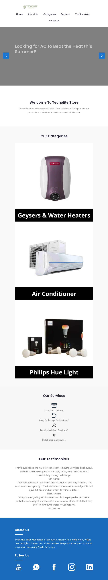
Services (65, 14)
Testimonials (82, 14)
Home (19, 14)
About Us (33, 14)
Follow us (54, 20)
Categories (49, 14)
